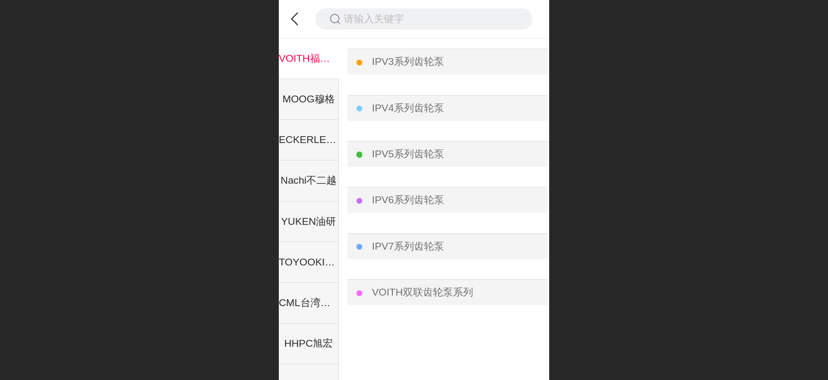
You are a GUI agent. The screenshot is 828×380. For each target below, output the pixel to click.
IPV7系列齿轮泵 (408, 246)
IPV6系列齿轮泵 (408, 199)
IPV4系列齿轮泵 (408, 107)
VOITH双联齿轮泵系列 (422, 292)
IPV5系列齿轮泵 (408, 153)
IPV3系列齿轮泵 (408, 61)
